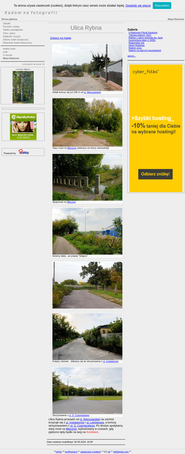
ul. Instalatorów (111, 361)
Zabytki (6, 23)
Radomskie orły (136, 42)
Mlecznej (71, 148)
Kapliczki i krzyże (11, 36)
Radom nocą (135, 48)
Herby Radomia (136, 45)
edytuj (59, 451)
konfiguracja (71, 451)
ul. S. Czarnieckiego (79, 415)
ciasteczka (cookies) (90, 451)
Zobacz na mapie (60, 38)
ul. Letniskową (95, 422)
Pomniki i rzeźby (11, 26)
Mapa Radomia (11, 58)
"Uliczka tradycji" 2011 (140, 35)
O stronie (7, 55)
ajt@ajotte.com (121, 451)
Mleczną (71, 202)
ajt (109, 451)
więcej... (132, 56)
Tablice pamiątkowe (13, 29)
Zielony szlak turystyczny (15, 39)
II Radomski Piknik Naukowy (143, 32)
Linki (5, 52)
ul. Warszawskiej (92, 92)
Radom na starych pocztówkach (145, 50)
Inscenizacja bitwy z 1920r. (142, 40)
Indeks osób (9, 48)
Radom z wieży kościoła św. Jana (146, 37)
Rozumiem (162, 5)
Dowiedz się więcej (138, 5)
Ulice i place (9, 33)
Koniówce (92, 432)
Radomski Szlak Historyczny (17, 42)
